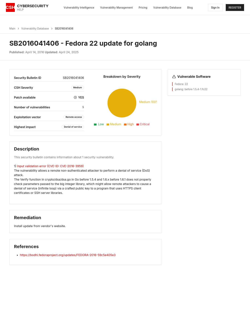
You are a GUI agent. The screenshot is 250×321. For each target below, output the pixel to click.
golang (179, 89)
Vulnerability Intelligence (79, 7)
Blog (190, 7)
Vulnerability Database (167, 7)
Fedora (179, 84)
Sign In (215, 7)
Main (12, 28)
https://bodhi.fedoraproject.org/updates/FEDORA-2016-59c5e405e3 (68, 255)
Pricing (143, 7)
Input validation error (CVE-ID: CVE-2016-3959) (50, 166)
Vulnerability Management (116, 7)
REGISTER (235, 7)
